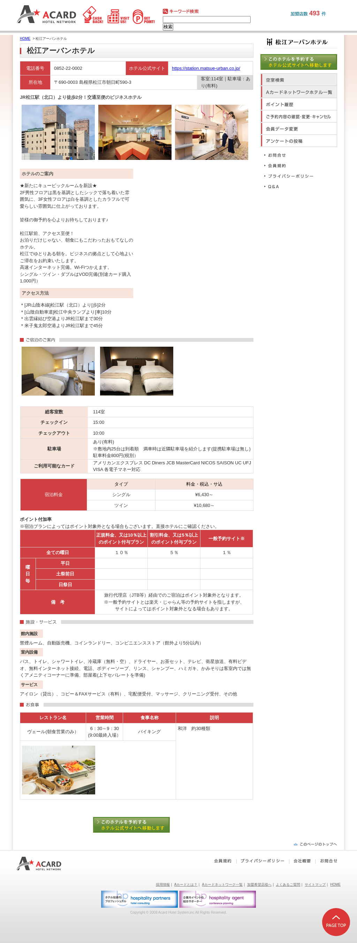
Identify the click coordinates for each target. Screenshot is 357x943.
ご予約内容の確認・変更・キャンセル (298, 116)
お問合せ (292, 154)
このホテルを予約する (136, 825)
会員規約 (292, 165)
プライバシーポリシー (292, 175)
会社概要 (302, 860)
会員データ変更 (298, 128)
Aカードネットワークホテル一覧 (298, 92)
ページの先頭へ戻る (315, 844)
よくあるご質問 (288, 884)
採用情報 (163, 884)
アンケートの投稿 (298, 140)
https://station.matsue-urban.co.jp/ (206, 68)
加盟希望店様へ (259, 884)
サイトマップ (315, 884)
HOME (25, 38)
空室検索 (298, 79)
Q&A (292, 186)
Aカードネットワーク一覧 (222, 884)
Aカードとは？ (186, 884)
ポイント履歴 (298, 104)
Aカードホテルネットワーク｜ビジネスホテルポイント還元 (45, 863)
